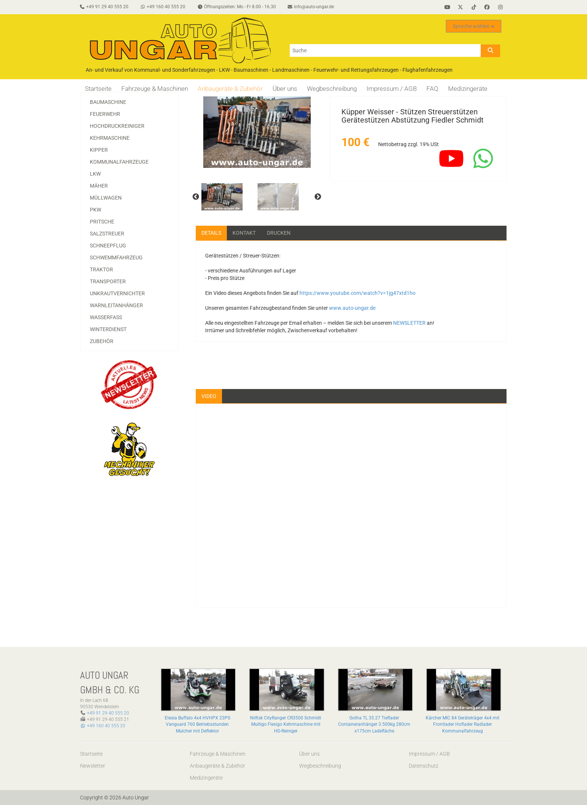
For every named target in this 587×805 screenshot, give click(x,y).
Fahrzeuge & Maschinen (154, 88)
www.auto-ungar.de (352, 308)
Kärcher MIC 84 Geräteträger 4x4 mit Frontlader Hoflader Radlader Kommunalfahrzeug (462, 725)
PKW (95, 210)
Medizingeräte (467, 88)
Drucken (279, 233)
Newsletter (92, 766)
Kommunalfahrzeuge (119, 162)
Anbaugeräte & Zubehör (230, 88)
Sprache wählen (474, 27)
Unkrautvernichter (117, 293)
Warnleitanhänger (116, 305)
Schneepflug (108, 246)
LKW (95, 174)
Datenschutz (423, 766)
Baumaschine (108, 102)
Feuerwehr (105, 114)
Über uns (285, 88)
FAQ (432, 88)
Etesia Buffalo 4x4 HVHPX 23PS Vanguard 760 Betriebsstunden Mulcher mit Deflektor (197, 725)
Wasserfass (106, 317)
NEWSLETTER (409, 323)
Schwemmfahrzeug (116, 257)
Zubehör (101, 341)
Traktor (101, 269)
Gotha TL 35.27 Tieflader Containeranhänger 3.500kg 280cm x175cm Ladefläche (374, 725)
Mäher (99, 186)
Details (211, 233)
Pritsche (102, 222)
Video (208, 396)
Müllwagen (106, 198)
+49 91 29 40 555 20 (108, 713)
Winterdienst (108, 329)
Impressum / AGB (392, 88)
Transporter (108, 281)
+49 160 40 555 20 (102, 726)
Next (318, 197)
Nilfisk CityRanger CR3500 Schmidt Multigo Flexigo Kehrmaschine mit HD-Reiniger (285, 725)
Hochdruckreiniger (117, 126)
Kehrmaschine (110, 138)
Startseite (98, 88)
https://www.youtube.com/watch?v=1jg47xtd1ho (357, 293)
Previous (196, 197)
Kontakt (244, 233)
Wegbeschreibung (332, 88)
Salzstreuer (107, 234)
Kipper (99, 150)
